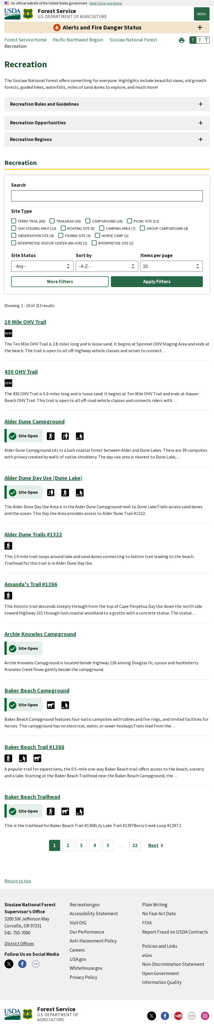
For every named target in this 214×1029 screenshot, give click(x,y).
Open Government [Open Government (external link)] (160, 973)
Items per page (156, 255)
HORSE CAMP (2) (115, 235)
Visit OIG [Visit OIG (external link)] (78, 923)
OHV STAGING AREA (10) (37, 228)
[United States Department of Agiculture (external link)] (13, 13)
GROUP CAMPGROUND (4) (167, 228)
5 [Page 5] (108, 845)
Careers (77, 950)
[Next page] (156, 845)
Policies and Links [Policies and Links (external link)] (159, 946)
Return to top (17, 881)
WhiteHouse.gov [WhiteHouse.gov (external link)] (86, 968)
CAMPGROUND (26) (107, 221)
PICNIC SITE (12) (146, 221)
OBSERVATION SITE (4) (36, 235)
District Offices (19, 944)
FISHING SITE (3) (78, 235)
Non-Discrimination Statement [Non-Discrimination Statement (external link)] (173, 964)
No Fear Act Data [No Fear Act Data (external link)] (159, 913)
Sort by (84, 255)
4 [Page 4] (94, 845)
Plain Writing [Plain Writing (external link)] (154, 905)
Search (18, 185)
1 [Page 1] (54, 845)
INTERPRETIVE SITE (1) (115, 243)
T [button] (193, 40)
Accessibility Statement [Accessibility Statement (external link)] (94, 913)
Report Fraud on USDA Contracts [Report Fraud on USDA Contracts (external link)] (175, 932)
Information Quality (162, 982)
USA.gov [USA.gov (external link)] (78, 959)
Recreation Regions (31, 139)
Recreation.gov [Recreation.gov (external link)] (85, 905)
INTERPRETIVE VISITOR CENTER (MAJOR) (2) (52, 243)
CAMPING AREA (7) (120, 228)
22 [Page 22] (134, 845)
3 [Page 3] (81, 845)
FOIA (147, 923)
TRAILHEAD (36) (68, 221)
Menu (201, 13)
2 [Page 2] (68, 845)
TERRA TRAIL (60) (31, 221)
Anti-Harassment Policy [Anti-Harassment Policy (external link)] (93, 941)
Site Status (23, 255)
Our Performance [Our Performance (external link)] (87, 932)
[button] (181, 40)
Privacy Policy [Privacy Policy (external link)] (83, 977)
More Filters (60, 281)
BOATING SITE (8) (81, 228)
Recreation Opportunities (38, 123)
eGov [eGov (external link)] (147, 955)
